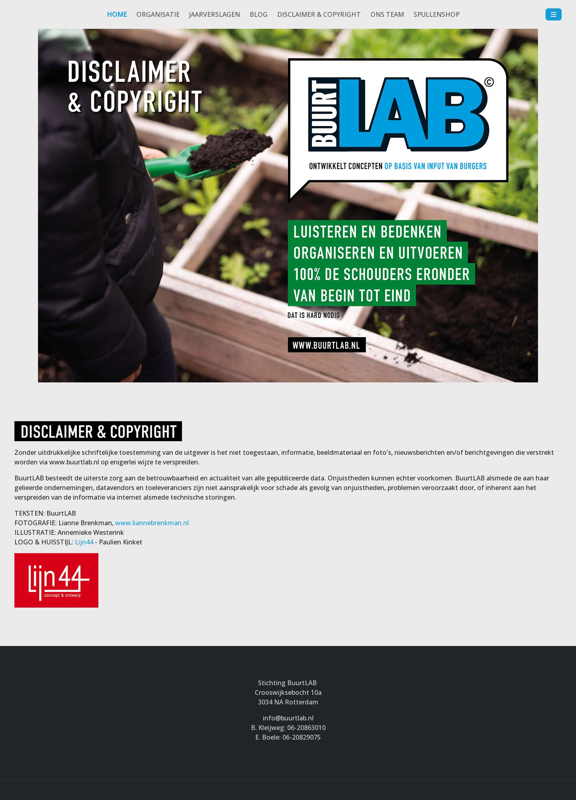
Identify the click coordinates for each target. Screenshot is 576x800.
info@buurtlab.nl (288, 718)
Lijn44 (84, 542)
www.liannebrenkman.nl (152, 522)
